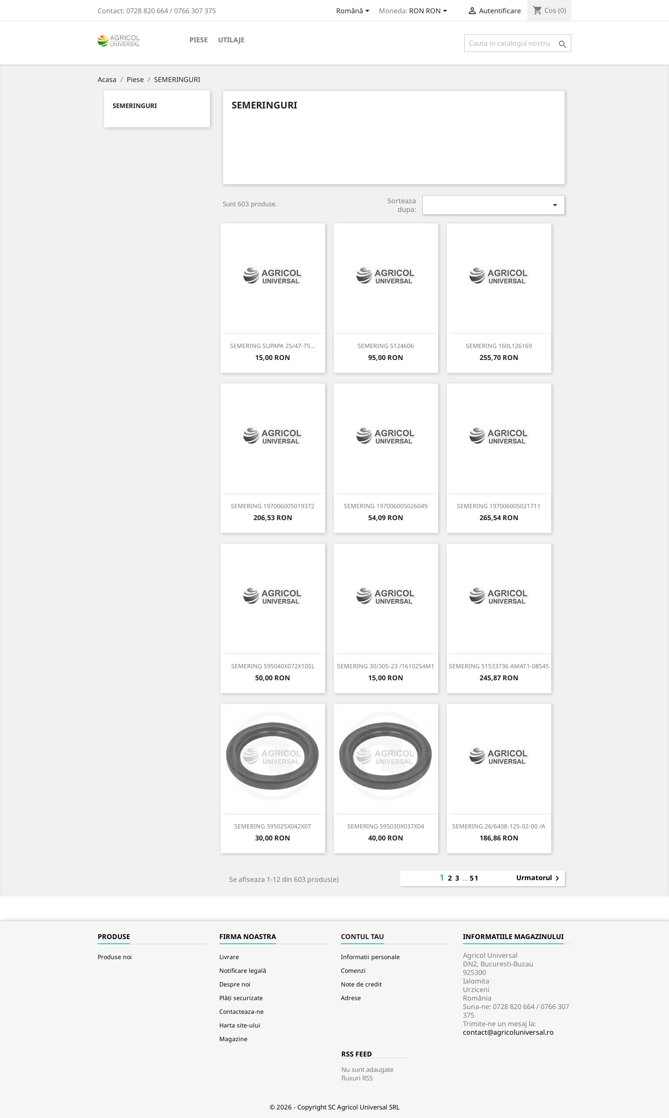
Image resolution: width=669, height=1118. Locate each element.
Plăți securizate (241, 998)
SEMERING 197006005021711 (499, 506)
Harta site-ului (239, 1025)
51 (474, 878)
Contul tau (362, 936)
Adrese (351, 998)
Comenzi (353, 970)
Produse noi (115, 957)
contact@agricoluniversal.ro (508, 1032)
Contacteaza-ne (241, 1011)
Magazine (233, 1039)
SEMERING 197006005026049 (386, 506)
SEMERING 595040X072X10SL (272, 666)
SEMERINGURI (135, 105)
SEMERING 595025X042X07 (272, 826)
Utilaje (231, 39)
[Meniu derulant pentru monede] (429, 11)
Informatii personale (370, 957)
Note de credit (361, 984)
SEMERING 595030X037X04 (385, 826)
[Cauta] (517, 43)
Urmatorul (539, 878)
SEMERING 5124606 (386, 346)
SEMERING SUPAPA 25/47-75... (272, 346)
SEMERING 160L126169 (499, 346)
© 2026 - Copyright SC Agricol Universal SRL (335, 1107)
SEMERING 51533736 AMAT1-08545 (499, 666)
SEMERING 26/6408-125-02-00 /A (498, 826)
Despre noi (234, 984)
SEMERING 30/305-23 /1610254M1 (385, 666)
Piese (198, 39)
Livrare (229, 957)
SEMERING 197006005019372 (272, 506)
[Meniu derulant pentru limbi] (354, 11)
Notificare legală (242, 970)
